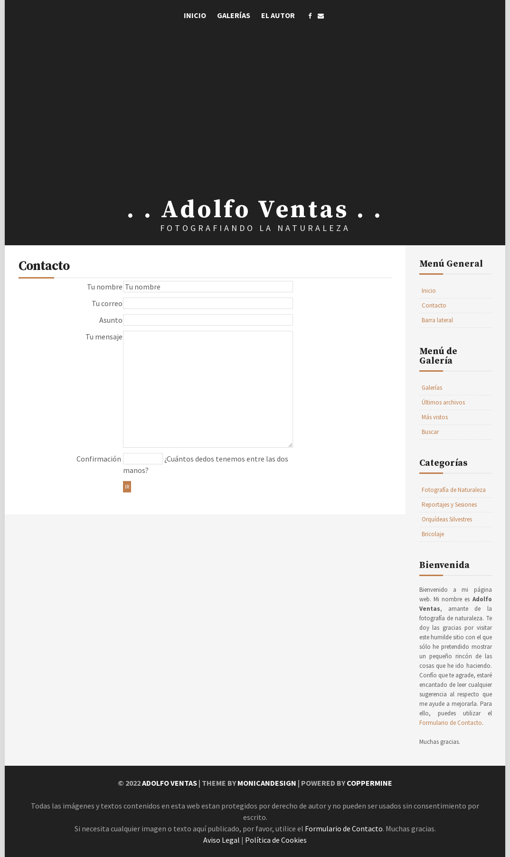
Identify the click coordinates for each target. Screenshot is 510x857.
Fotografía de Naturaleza (454, 490)
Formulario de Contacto (450, 723)
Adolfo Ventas (169, 783)
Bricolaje (433, 534)
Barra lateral (437, 320)
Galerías (233, 15)
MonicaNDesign (266, 783)
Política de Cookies (276, 840)
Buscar (430, 432)
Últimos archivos (443, 402)
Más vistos (435, 417)
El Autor (278, 15)
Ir (127, 486)
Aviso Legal (221, 840)
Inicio (195, 15)
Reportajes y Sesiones (449, 505)
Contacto (434, 305)
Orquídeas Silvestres (447, 519)
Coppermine (369, 783)
